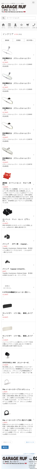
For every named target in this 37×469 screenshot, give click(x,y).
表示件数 (30, 40)
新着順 (18, 40)
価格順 (7, 40)
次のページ (30, 442)
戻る (5, 447)
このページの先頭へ (29, 453)
